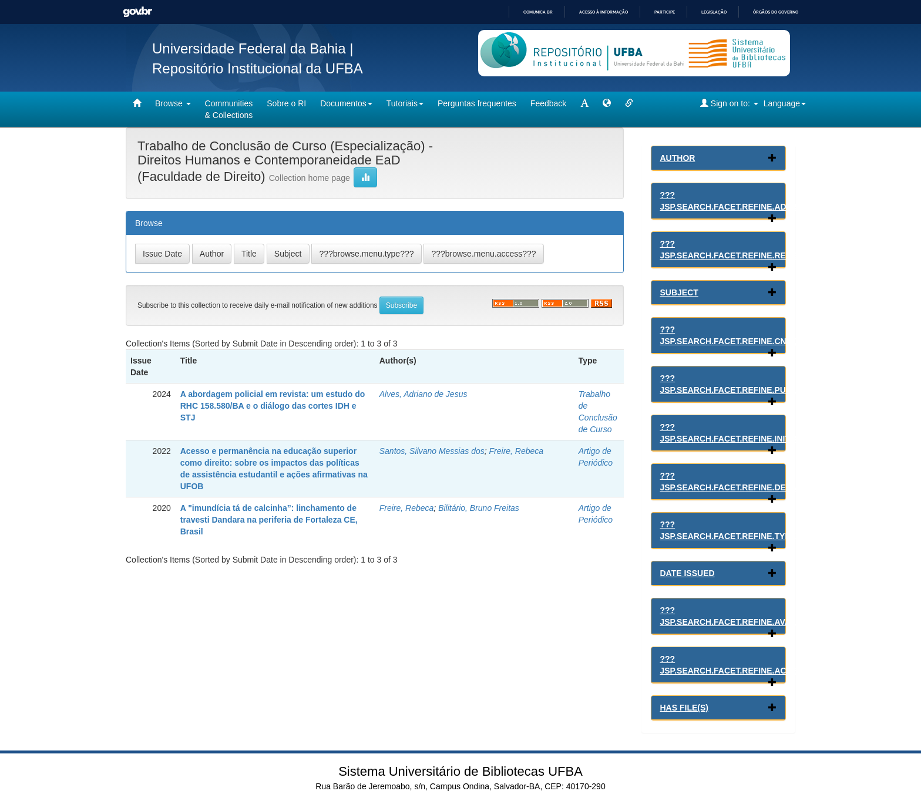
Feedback (548, 103)
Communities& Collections (229, 109)
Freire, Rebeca (516, 451)
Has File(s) (684, 707)
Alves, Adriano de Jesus (423, 394)
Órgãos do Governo (775, 12)
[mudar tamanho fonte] (584, 103)
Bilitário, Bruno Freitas (478, 508)
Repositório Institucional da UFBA (257, 68)
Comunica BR (538, 12)
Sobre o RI (286, 103)
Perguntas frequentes (477, 103)
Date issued (687, 573)
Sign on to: (729, 103)
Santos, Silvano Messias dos (432, 451)
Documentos (346, 103)
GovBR (137, 12)
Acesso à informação (603, 12)
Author (677, 158)
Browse (173, 103)
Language (785, 103)
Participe (664, 12)
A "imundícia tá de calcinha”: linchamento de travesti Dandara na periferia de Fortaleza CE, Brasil (269, 519)
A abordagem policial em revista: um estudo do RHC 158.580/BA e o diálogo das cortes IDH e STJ (272, 405)
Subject (679, 292)
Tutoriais (404, 103)
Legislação (714, 12)
